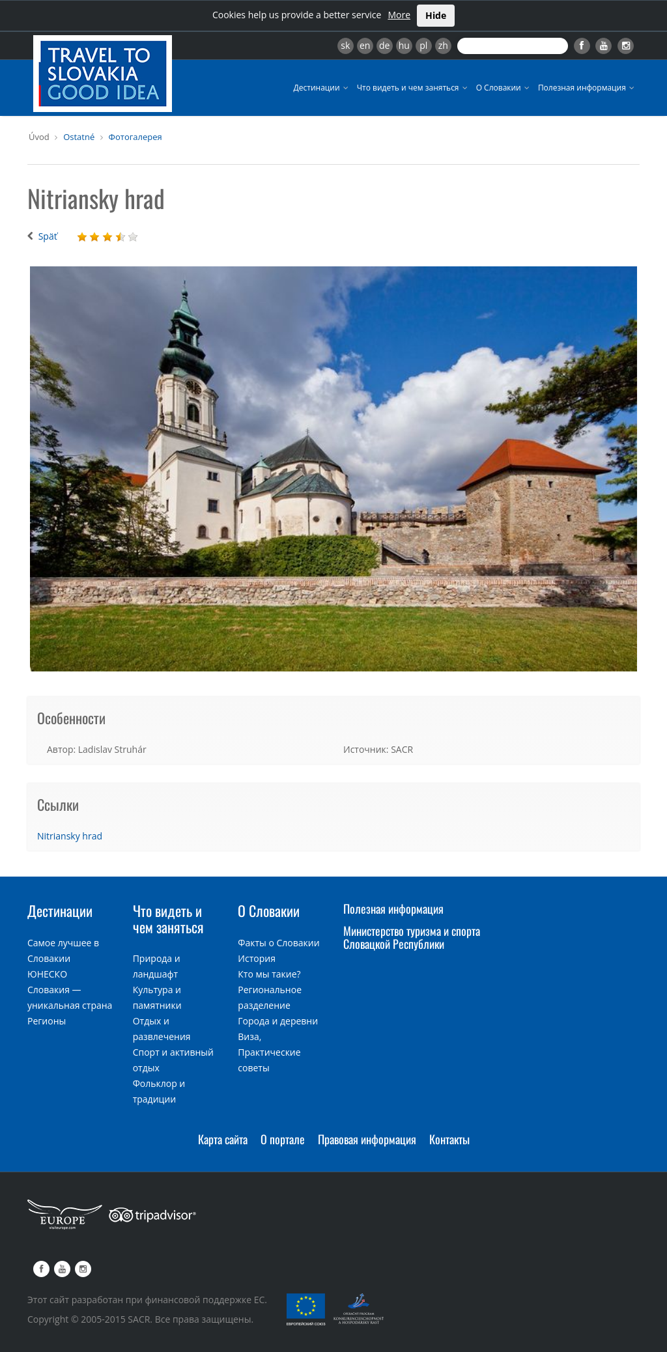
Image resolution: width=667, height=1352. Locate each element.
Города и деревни (278, 1021)
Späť (47, 236)
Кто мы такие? (269, 974)
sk (345, 45)
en (365, 45)
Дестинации (322, 87)
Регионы (46, 1021)
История (257, 958)
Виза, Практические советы (269, 1052)
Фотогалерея (135, 137)
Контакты (449, 1139)
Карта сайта (223, 1139)
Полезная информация (587, 87)
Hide (435, 15)
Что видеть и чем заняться (413, 87)
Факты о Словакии (278, 943)
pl (423, 45)
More (399, 14)
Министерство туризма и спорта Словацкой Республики (411, 937)
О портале (283, 1139)
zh (443, 45)
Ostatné (78, 137)
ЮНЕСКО (47, 974)
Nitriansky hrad (69, 836)
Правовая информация (367, 1139)
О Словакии (504, 87)
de (384, 45)
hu (404, 45)
